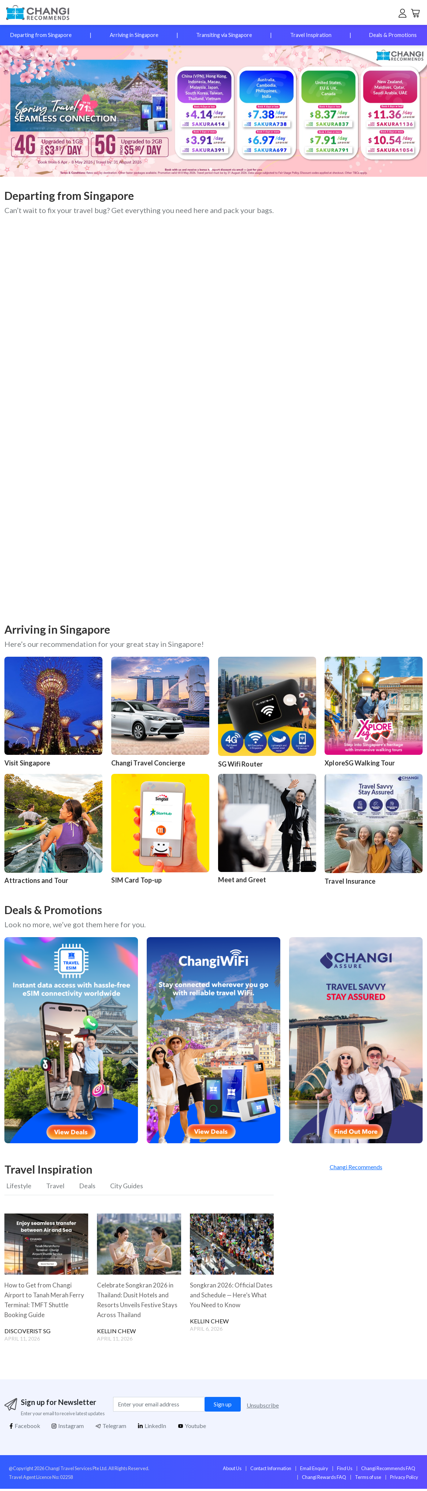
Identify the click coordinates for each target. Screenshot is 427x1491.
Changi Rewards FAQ (324, 1479)
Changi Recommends (356, 1166)
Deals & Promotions (393, 35)
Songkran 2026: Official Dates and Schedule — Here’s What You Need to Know (231, 1297)
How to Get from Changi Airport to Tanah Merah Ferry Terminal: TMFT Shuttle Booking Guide (39, 1302)
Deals (92, 1186)
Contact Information (270, 1470)
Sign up (223, 1406)
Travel (58, 1186)
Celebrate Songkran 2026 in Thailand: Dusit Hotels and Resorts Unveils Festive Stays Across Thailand (138, 1302)
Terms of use (368, 1479)
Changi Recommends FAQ (388, 1470)
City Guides (136, 1186)
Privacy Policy (404, 1479)
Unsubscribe (263, 1407)
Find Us (344, 1470)
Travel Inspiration (311, 35)
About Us (232, 1470)
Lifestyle (19, 1186)
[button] (404, 111)
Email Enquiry (314, 1470)
